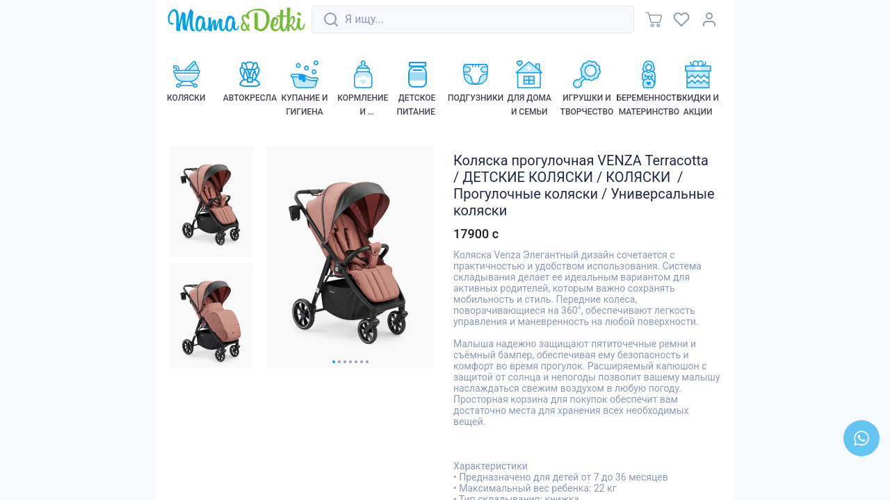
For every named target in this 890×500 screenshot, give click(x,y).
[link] (236, 20)
